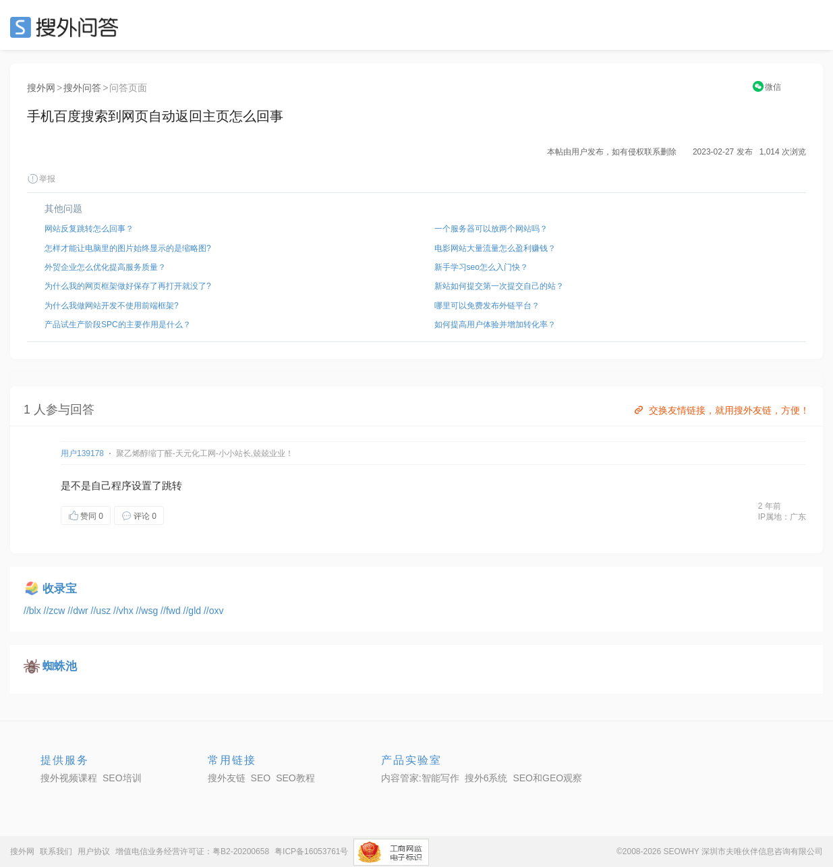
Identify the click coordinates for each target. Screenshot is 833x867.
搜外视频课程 (68, 778)
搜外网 (41, 87)
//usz (102, 610)
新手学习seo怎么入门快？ (481, 267)
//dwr (78, 610)
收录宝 (59, 588)
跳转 (172, 485)
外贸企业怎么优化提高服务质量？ (105, 267)
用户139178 (82, 453)
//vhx (124, 610)
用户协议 (94, 851)
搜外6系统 (486, 778)
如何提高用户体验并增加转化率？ (495, 324)
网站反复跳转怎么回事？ (89, 228)
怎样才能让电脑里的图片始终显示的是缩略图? (128, 248)
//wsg (148, 610)
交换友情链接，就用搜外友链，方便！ (720, 410)
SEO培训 (122, 778)
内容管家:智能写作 (420, 778)
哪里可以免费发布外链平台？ (487, 305)
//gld (193, 610)
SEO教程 (295, 778)
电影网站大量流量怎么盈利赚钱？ (495, 248)
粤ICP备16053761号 (311, 851)
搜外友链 (227, 778)
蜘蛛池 (59, 666)
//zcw (56, 610)
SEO (67, 27)
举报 (41, 179)
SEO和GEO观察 (547, 778)
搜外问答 (82, 87)
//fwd (172, 610)
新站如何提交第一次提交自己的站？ (499, 286)
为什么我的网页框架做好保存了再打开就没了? (128, 286)
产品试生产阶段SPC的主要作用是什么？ (118, 324)
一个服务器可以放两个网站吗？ (491, 228)
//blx (34, 610)
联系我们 (56, 851)
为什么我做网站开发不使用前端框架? (112, 305)
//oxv (214, 610)
